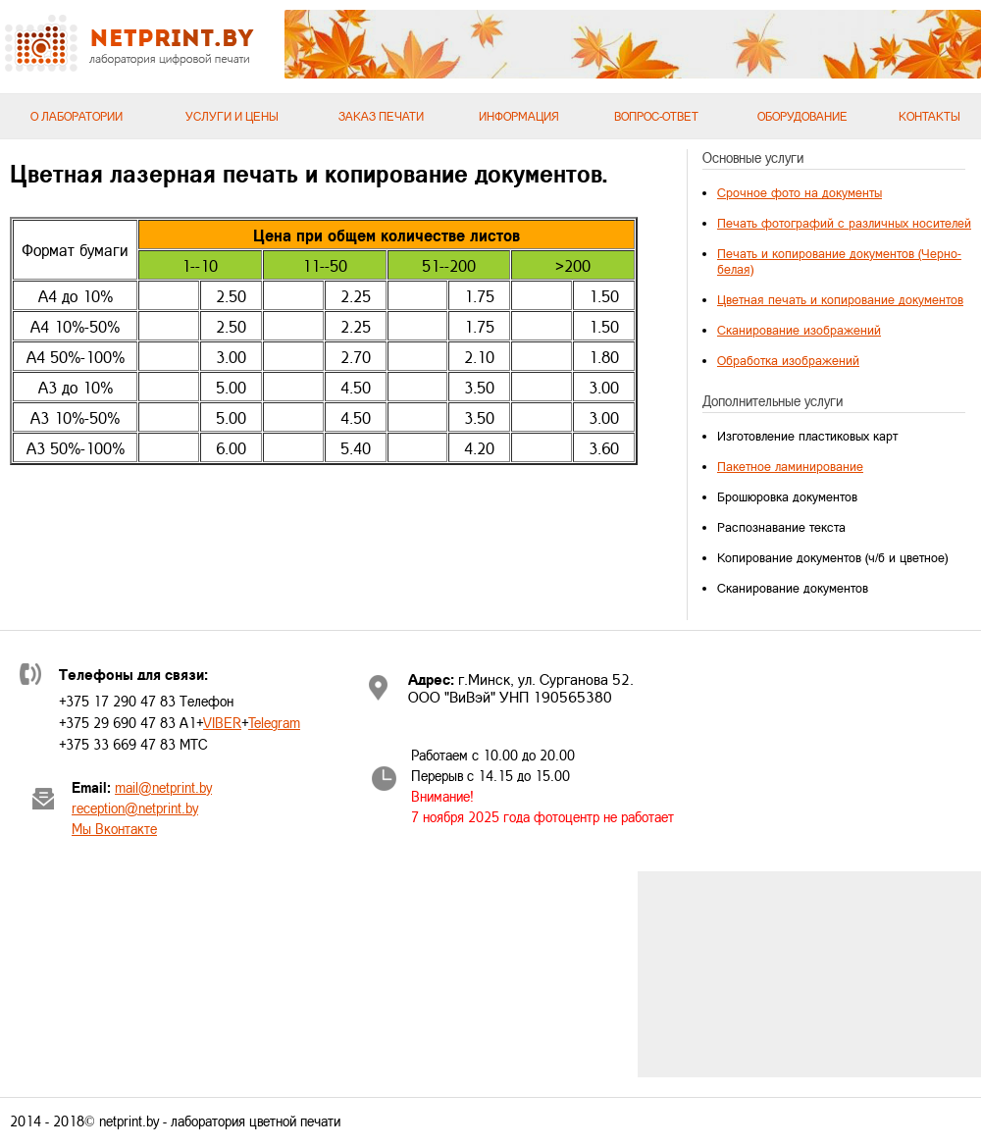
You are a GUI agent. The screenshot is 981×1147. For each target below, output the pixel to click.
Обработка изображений (788, 360)
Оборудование (802, 116)
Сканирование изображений (799, 330)
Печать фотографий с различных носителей (844, 223)
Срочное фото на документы (799, 192)
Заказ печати (381, 116)
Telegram (274, 722)
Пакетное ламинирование (790, 466)
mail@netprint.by (163, 787)
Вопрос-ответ (656, 116)
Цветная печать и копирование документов (840, 299)
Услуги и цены (232, 116)
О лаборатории (76, 116)
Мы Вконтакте (114, 828)
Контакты (929, 116)
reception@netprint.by (135, 808)
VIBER (222, 722)
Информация (519, 116)
